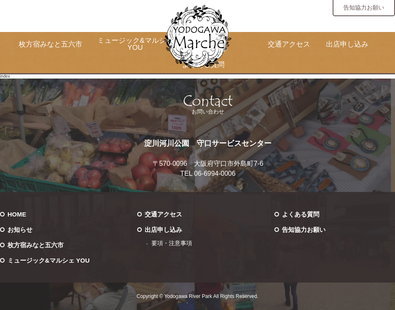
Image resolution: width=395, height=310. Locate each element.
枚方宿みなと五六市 (50, 44)
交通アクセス (289, 44)
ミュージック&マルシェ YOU (135, 44)
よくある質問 (300, 214)
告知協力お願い (363, 7)
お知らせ (19, 229)
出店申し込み (347, 44)
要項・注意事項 (171, 243)
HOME (16, 214)
